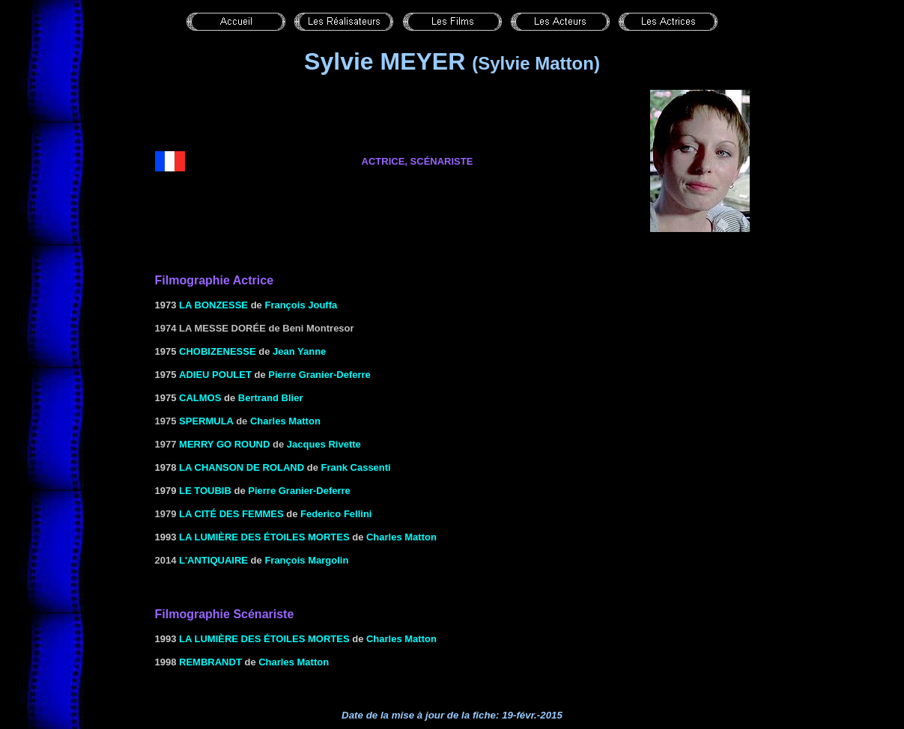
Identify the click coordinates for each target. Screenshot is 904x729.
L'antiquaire (213, 560)
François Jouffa (300, 305)
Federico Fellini (335, 513)
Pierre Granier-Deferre (319, 374)
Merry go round (224, 444)
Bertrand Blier (270, 397)
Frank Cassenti (356, 467)
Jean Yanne (299, 351)
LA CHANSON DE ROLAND (241, 467)
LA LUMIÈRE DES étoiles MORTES (264, 537)
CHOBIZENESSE (217, 351)
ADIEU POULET (215, 374)
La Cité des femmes (231, 513)
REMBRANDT (210, 662)
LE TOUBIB (205, 490)
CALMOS (200, 397)
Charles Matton (285, 421)
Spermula (206, 421)
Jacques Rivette (324, 444)
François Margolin (306, 560)
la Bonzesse (213, 305)
